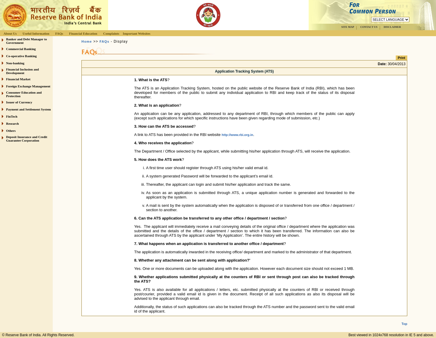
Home (86, 41)
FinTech (11, 116)
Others (11, 130)
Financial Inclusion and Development (22, 71)
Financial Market (18, 79)
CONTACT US (368, 26)
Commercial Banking (21, 49)
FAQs (59, 33)
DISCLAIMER (392, 26)
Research (12, 123)
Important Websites (136, 33)
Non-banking (15, 63)
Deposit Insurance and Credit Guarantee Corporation (26, 138)
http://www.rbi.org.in (237, 135)
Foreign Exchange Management (28, 86)
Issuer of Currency (19, 102)
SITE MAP (347, 26)
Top (404, 319)
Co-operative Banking (21, 56)
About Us (10, 33)
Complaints (111, 33)
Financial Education (83, 33)
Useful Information (36, 33)
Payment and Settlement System (28, 109)
